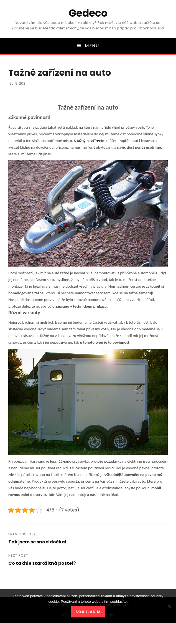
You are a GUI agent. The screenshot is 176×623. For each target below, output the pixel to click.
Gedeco (88, 13)
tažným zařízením (91, 140)
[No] (169, 606)
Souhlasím (88, 611)
